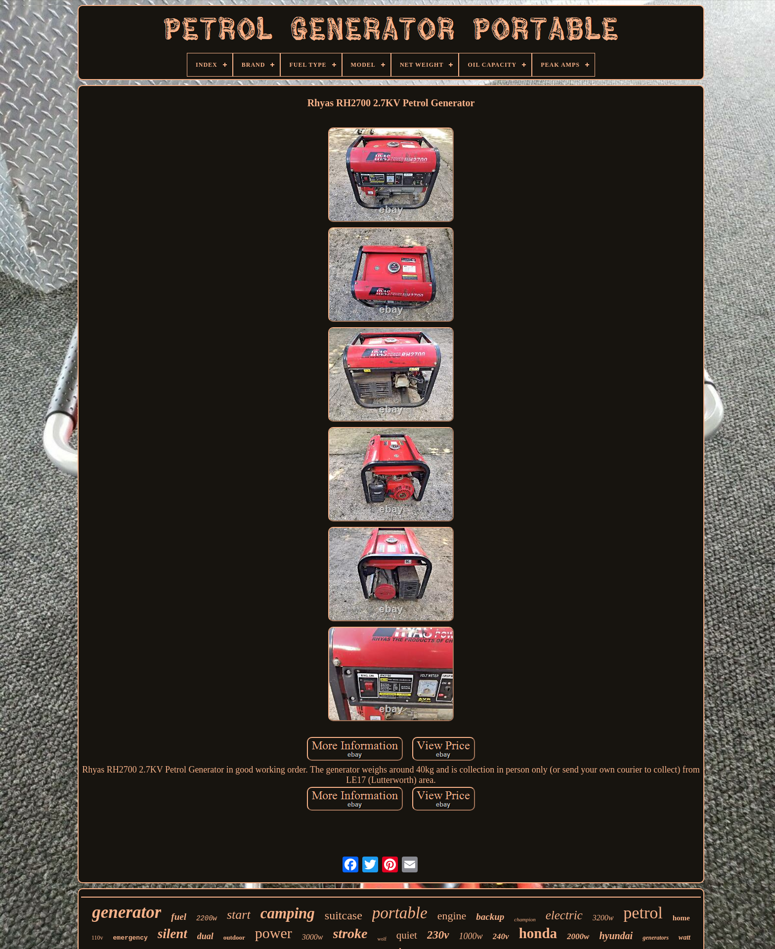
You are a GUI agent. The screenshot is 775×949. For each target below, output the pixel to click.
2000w (578, 936)
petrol (642, 913)
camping (287, 913)
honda (538, 933)
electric (564, 915)
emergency (130, 938)
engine (452, 915)
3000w (312, 937)
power (273, 933)
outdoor (234, 937)
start (239, 914)
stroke (350, 933)
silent (172, 933)
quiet (406, 935)
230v (438, 935)
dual (205, 936)
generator (126, 912)
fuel (178, 916)
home (681, 918)
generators (656, 937)
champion (524, 919)
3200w (603, 917)
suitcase (343, 915)
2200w (206, 918)
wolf (382, 939)
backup (490, 916)
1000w (471, 936)
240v (501, 936)
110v (97, 937)
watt (684, 937)
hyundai (616, 935)
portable (400, 913)
